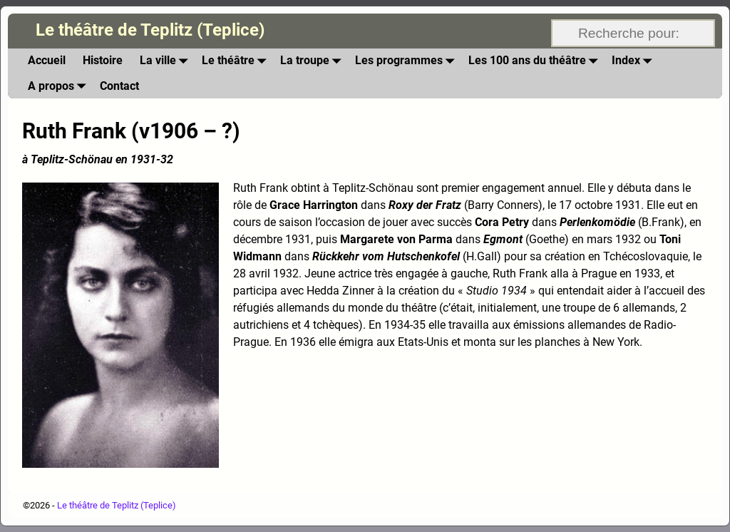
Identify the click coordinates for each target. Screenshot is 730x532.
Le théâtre (237, 60)
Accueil (47, 60)
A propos (59, 85)
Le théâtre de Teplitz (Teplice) (150, 30)
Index (634, 60)
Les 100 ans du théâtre (535, 60)
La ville (166, 60)
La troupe (313, 60)
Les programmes (407, 60)
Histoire (103, 60)
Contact (119, 86)
